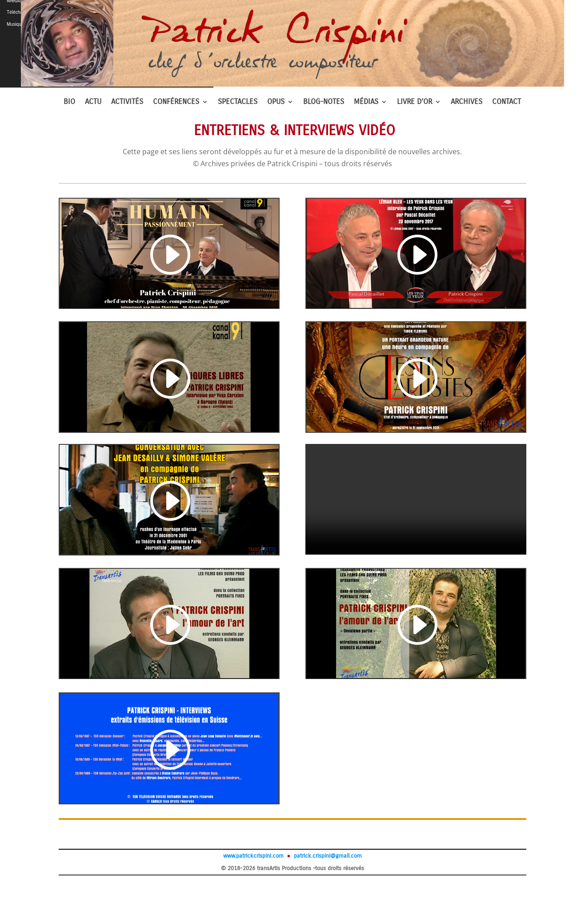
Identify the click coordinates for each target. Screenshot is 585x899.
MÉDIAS (366, 102)
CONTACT (506, 102)
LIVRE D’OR (414, 102)
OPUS (275, 102)
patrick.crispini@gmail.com (327, 855)
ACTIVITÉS (127, 102)
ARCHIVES (466, 102)
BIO (69, 102)
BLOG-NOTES (323, 102)
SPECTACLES (237, 102)
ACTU (93, 102)
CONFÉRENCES (176, 102)
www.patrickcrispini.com (253, 855)
